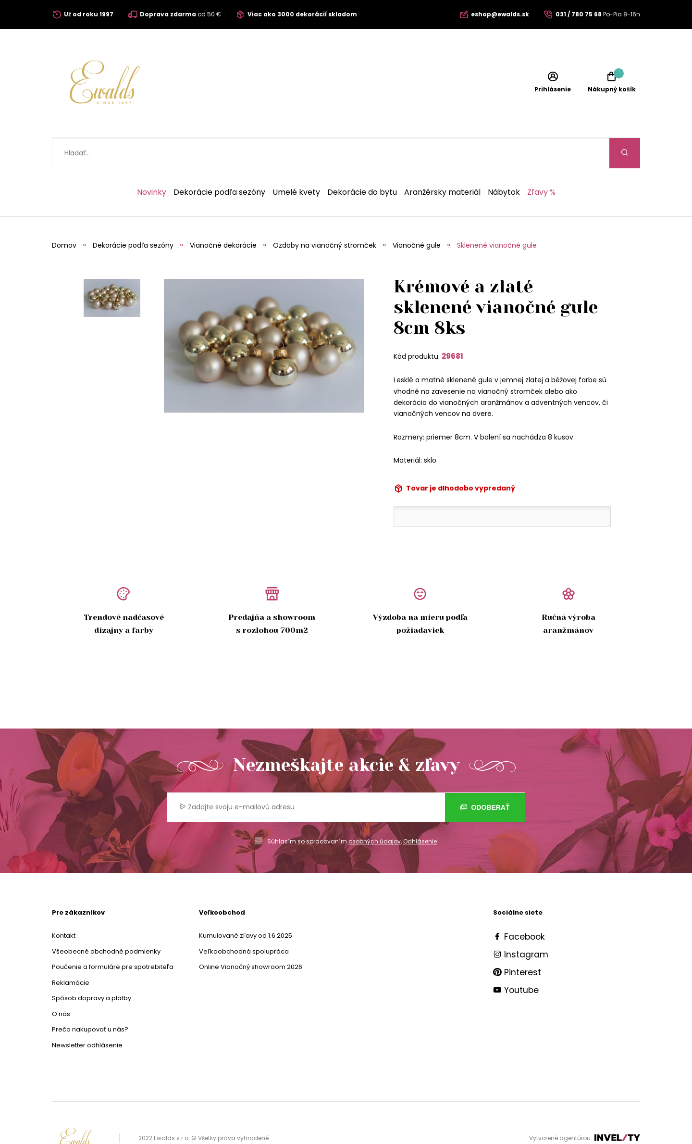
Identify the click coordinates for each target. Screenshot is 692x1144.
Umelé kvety (296, 162)
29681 (452, 326)
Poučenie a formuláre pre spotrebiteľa (112, 936)
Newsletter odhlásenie (87, 1014)
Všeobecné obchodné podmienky (106, 921)
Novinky (151, 162)
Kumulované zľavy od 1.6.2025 (245, 905)
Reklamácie (70, 952)
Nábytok (504, 162)
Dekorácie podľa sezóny (219, 162)
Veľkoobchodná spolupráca (244, 921)
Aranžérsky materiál (442, 162)
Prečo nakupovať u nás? (90, 999)
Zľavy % (541, 162)
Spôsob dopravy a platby (91, 967)
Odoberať (485, 776)
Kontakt (63, 905)
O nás (61, 983)
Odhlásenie (420, 811)
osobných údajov (374, 811)
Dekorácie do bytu (362, 162)
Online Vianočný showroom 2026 (250, 936)
